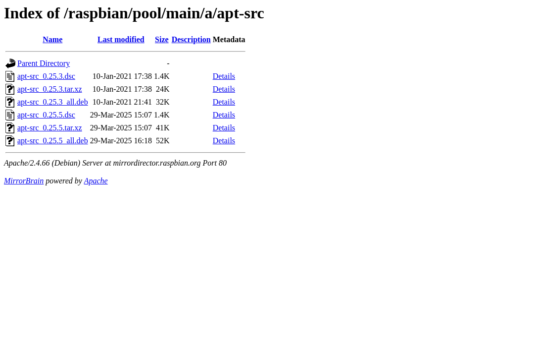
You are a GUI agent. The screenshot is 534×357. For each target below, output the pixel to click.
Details (224, 76)
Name (52, 39)
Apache (96, 181)
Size (162, 39)
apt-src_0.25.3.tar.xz (49, 89)
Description (191, 39)
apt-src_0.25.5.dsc (46, 115)
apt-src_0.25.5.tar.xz (49, 127)
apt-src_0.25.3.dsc (46, 76)
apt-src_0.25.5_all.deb (52, 140)
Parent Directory (43, 63)
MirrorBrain (24, 181)
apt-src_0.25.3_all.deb (52, 102)
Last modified (121, 39)
